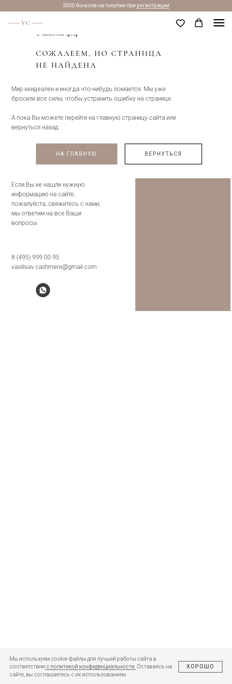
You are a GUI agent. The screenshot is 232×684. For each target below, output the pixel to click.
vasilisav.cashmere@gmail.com (54, 266)
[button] (180, 23)
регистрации (153, 5)
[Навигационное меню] (219, 23)
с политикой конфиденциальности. (90, 666)
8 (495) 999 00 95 (35, 257)
